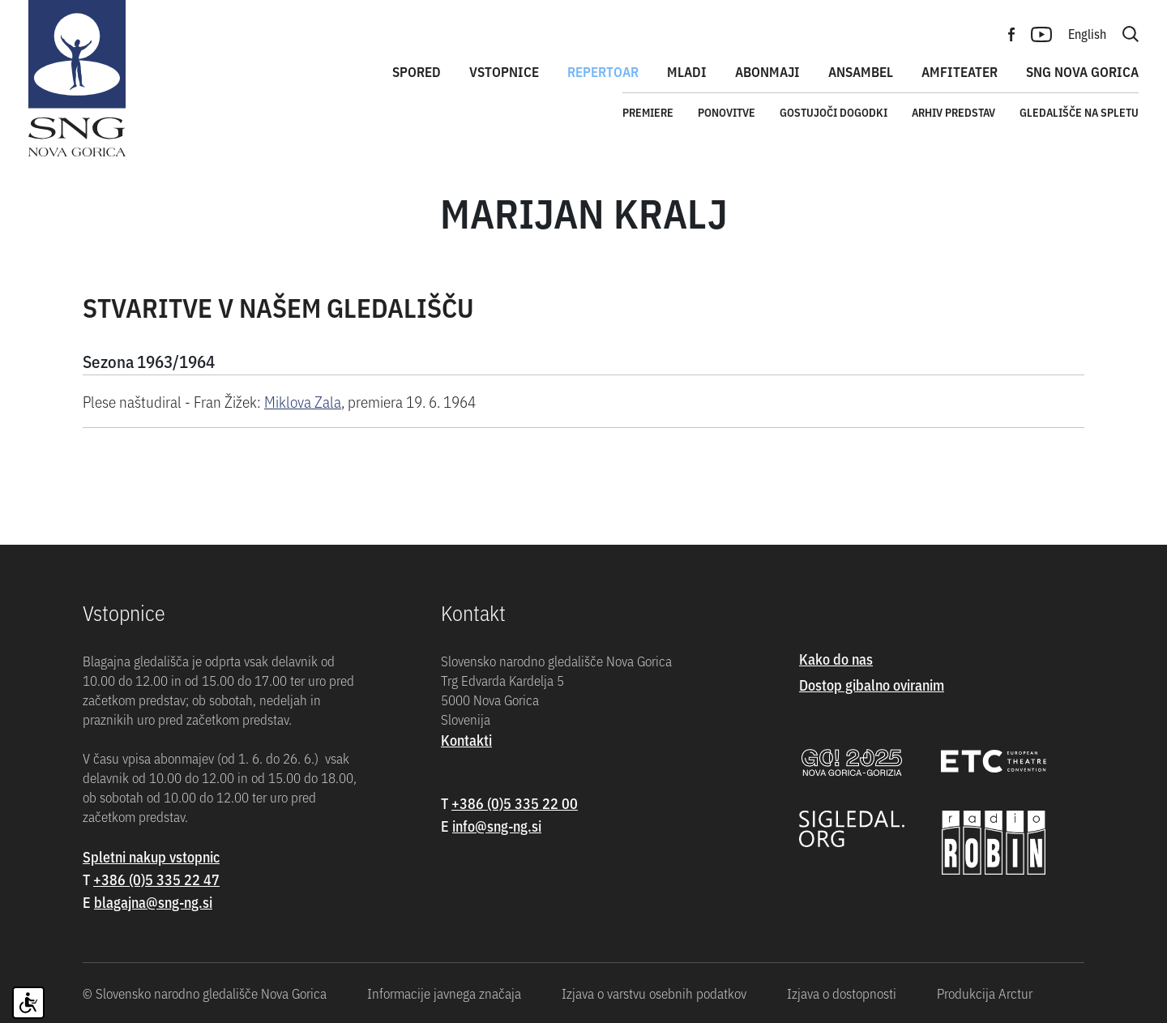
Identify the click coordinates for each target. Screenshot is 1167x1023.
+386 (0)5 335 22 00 (514, 803)
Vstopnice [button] (504, 71)
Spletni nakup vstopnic (151, 856)
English (1087, 33)
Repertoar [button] (603, 71)
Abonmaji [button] (767, 71)
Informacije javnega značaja (444, 993)
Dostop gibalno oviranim (871, 684)
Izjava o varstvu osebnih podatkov (654, 993)
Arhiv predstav (953, 112)
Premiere (647, 112)
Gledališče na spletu (1079, 112)
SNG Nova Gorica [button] (1082, 71)
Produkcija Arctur (984, 993)
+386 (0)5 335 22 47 (156, 879)
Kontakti (466, 740)
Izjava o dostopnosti (841, 993)
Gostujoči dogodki (833, 112)
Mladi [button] (687, 71)
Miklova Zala (302, 401)
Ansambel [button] (860, 71)
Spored (416, 71)
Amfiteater (959, 71)
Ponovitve (726, 112)
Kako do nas (836, 658)
